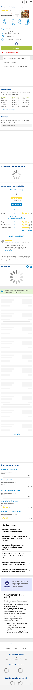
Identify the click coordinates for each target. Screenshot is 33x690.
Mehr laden (16, 434)
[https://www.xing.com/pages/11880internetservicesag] (21, 659)
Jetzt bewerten (16, 204)
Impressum (9, 648)
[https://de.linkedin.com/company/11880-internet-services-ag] (26, 659)
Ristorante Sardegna (8, 469)
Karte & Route (22, 66)
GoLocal (16, 242)
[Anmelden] (27, 2)
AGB (22, 648)
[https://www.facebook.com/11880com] (7, 659)
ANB (26, 648)
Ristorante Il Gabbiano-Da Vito (11, 512)
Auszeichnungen (10, 62)
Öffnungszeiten (10, 58)
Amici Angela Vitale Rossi (9, 490)
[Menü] (31, 2)
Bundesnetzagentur (17, 603)
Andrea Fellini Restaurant (9, 501)
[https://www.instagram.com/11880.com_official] (16, 659)
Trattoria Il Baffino (7, 480)
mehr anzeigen (27, 230)
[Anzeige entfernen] (32, 683)
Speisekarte (16, 48)
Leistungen (22, 58)
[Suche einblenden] (22, 2)
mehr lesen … (9, 250)
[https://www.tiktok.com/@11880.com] (11, 659)
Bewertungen (9, 66)
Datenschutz (17, 648)
